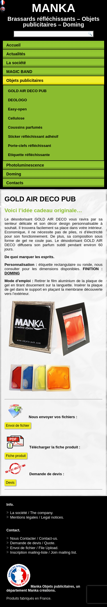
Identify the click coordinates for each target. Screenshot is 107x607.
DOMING (12, 273)
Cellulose (16, 118)
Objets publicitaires (24, 80)
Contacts (14, 183)
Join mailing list (63, 552)
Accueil (13, 45)
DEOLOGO (17, 100)
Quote (49, 543)
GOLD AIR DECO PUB (27, 91)
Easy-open (17, 109)
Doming (13, 174)
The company (41, 513)
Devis (10, 483)
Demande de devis (25, 543)
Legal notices (52, 517)
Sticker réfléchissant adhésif (33, 136)
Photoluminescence (25, 165)
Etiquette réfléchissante (29, 155)
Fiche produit (16, 456)
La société (16, 62)
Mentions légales (24, 517)
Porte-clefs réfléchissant (29, 145)
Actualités (15, 54)
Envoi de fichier (17, 426)
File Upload (48, 548)
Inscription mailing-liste (29, 552)
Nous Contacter (23, 538)
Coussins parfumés (25, 127)
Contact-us (48, 538)
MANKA (53, 8)
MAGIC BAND (19, 71)
